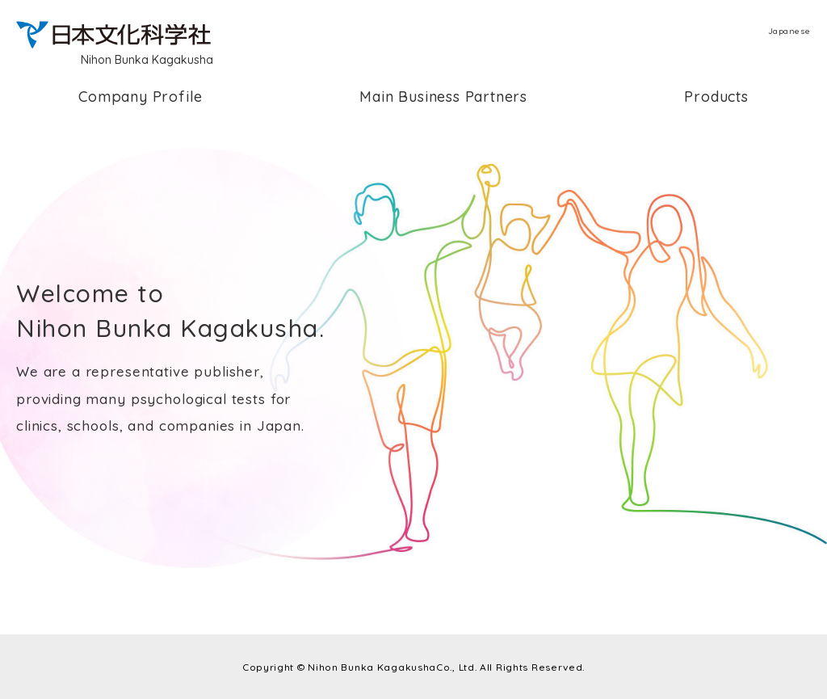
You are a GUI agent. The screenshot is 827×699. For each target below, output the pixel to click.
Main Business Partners (443, 96)
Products (716, 96)
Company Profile (140, 96)
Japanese (789, 31)
